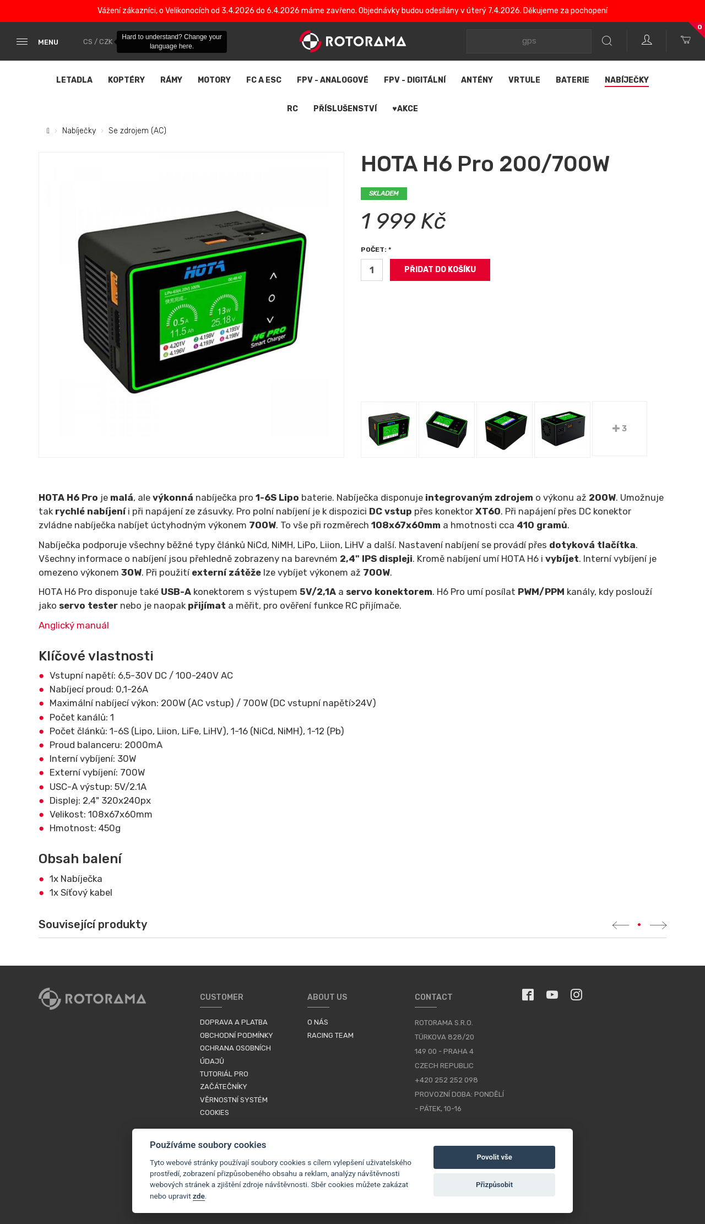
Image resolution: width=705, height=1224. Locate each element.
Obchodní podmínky (236, 1035)
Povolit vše (494, 1157)
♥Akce (404, 108)
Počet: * (376, 249)
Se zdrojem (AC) (137, 131)
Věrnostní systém (234, 1100)
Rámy (171, 80)
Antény (477, 80)
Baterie (572, 80)
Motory (214, 80)
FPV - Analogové (332, 80)
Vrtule (524, 80)
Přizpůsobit (494, 1184)
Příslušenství (345, 108)
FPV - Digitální (415, 80)
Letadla (74, 80)
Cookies (214, 1112)
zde (199, 1195)
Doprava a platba (234, 1022)
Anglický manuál (74, 625)
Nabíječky (627, 80)
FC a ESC (263, 80)
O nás (317, 1022)
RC (292, 108)
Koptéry (126, 80)
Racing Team (330, 1035)
